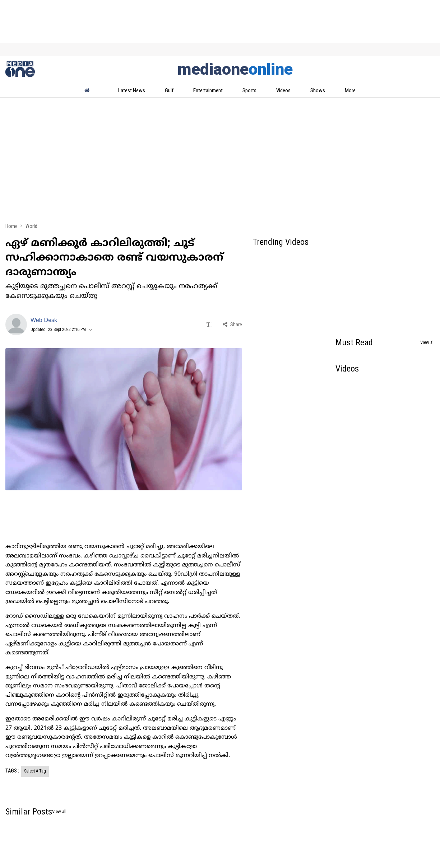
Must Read (354, 342)
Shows (317, 90)
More (350, 90)
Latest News (131, 90)
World (31, 226)
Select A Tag (35, 771)
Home (11, 226)
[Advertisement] (220, 162)
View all (427, 342)
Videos (283, 90)
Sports (249, 90)
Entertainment (208, 90)
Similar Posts (28, 812)
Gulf (169, 90)
